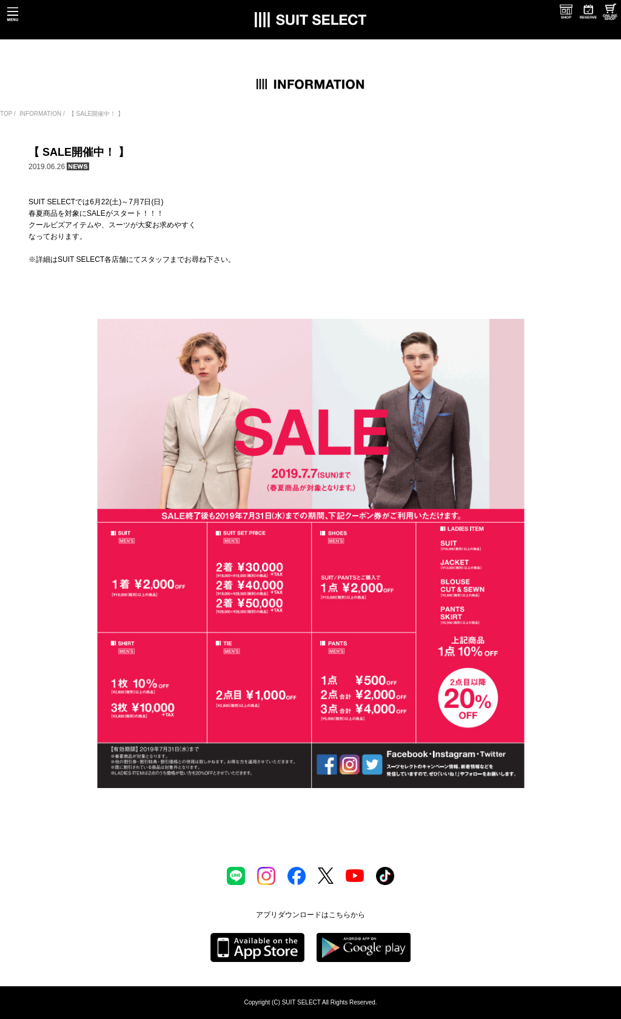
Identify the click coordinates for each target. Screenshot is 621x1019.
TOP (6, 113)
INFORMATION (40, 113)
